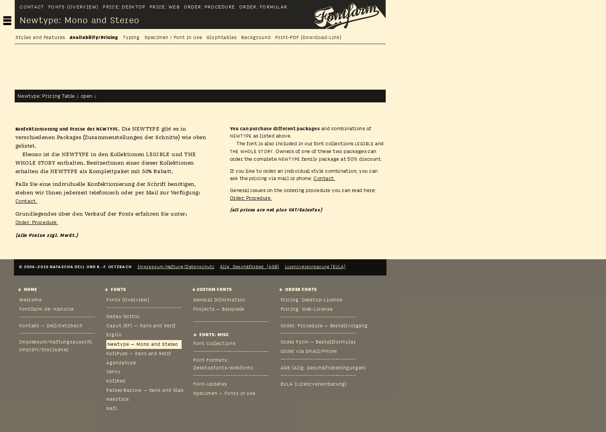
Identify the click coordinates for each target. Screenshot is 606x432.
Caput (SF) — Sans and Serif (141, 326)
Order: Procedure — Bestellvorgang (324, 326)
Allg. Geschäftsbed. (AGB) (249, 267)
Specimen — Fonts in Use (224, 393)
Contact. (26, 201)
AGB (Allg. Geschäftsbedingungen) (323, 368)
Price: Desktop (124, 7)
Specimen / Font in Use (173, 38)
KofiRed (115, 381)
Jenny (113, 372)
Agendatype (121, 363)
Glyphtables (221, 38)
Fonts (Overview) (73, 7)
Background (256, 38)
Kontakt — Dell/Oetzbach (51, 326)
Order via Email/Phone (309, 351)
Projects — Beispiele (218, 309)
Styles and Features (40, 38)
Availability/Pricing (94, 38)
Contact (32, 7)
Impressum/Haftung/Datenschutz (176, 267)
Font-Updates (210, 384)
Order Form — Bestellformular (318, 342)
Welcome (30, 300)
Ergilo (113, 335)
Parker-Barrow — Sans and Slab (145, 390)
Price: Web (165, 7)
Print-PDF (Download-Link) (308, 38)
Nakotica (117, 399)
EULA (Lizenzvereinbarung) (314, 384)
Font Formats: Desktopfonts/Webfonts (223, 364)
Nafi (111, 409)
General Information (219, 300)
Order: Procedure (209, 7)
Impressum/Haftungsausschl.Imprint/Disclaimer (56, 346)
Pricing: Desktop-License (312, 300)
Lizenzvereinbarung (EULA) (315, 267)
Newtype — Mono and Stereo (142, 344)
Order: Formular (263, 7)
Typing (131, 38)
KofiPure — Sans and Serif (138, 354)
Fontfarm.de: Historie (46, 309)
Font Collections (214, 344)
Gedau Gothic (123, 317)
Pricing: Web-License (307, 309)
